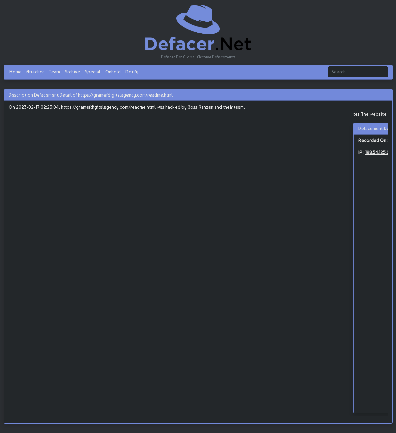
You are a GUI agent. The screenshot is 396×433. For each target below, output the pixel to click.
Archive (72, 71)
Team (54, 71)
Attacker (35, 71)
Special (92, 71)
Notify (131, 71)
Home (15, 71)
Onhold (113, 71)
